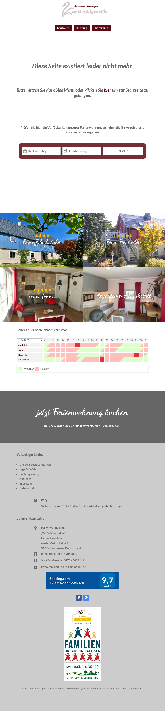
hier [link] (107, 90)
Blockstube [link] (23, 359)
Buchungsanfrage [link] (30, 474)
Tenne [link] (21, 350)
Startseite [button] (63, 28)
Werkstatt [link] (23, 345)
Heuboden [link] (23, 354)
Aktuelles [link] (25, 478)
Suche (123, 151)
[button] (12, 20)
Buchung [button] (81, 28)
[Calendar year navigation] (30, 340)
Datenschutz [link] (27, 488)
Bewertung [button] (101, 28)
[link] (82, 624)
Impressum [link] (26, 483)
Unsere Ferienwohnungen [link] (35, 464)
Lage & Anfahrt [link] (28, 469)
